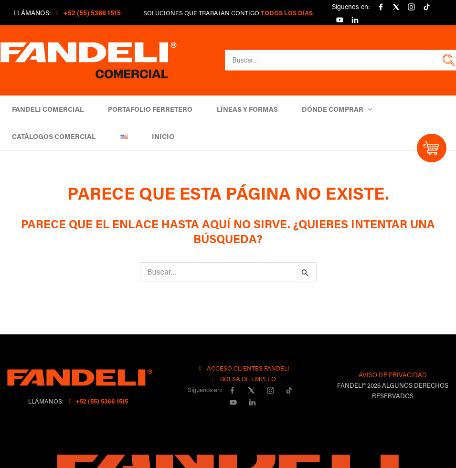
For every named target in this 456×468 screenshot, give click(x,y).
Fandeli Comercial (46, 109)
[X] (396, 7)
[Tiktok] (426, 7)
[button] (447, 60)
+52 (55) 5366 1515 (97, 401)
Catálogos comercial (52, 136)
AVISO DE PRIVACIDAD (393, 375)
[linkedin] (355, 19)
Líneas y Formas (238, 109)
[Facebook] (380, 7)
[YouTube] (339, 19)
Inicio (154, 136)
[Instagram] (411, 7)
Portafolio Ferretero (145, 109)
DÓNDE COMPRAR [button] (324, 109)
